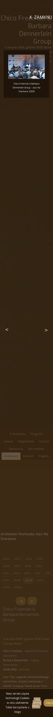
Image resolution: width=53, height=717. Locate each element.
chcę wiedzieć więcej (36, 703)
